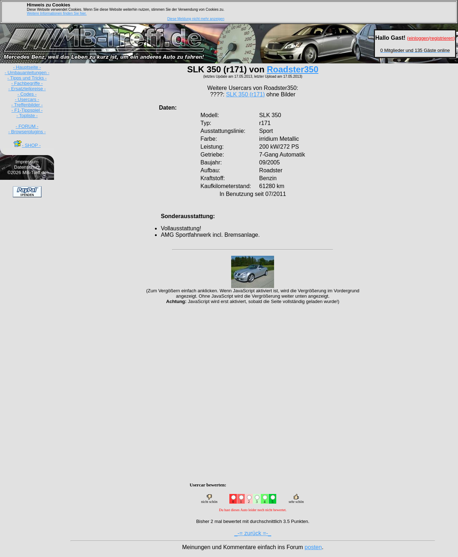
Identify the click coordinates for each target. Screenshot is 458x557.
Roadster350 (292, 69)
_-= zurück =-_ (252, 533)
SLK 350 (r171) (245, 94)
